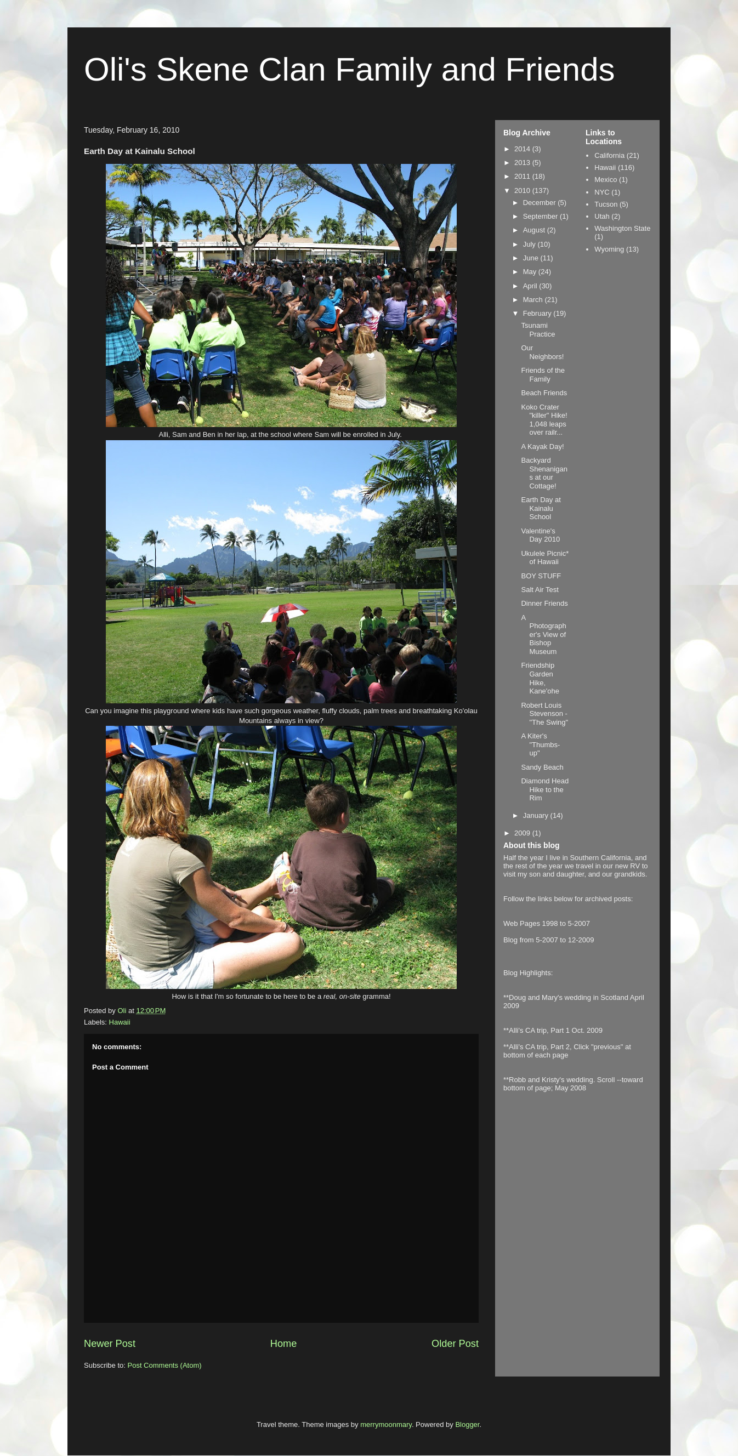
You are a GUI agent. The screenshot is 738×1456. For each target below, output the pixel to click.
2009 (523, 833)
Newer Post (109, 1343)
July (530, 244)
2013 (523, 162)
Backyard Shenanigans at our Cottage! (544, 473)
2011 (523, 176)
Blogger (467, 1424)
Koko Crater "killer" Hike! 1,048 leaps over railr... (544, 420)
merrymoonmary (386, 1424)
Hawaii (119, 1022)
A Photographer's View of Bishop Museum (543, 634)
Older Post (455, 1343)
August (535, 230)
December (540, 202)
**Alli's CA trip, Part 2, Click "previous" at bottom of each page (567, 1051)
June (532, 258)
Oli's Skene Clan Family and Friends (349, 69)
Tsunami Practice (538, 329)
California (609, 155)
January (536, 815)
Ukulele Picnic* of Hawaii (545, 557)
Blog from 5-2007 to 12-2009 (548, 940)
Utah (601, 216)
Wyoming (609, 249)
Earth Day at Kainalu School (540, 508)
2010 (523, 190)
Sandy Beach (542, 767)
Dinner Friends (544, 603)
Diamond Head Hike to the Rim (545, 789)
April (531, 286)
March (534, 299)
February (538, 313)
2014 (523, 149)
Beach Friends (544, 393)
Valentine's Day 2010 (540, 535)
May (530, 272)
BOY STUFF (541, 576)
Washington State (622, 228)
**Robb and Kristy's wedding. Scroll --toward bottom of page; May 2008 (573, 1084)
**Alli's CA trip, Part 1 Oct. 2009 (553, 1030)
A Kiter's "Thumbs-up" (540, 744)
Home (283, 1343)
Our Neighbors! (542, 352)
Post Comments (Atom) (165, 1365)
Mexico (605, 179)
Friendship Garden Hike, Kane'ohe (540, 678)
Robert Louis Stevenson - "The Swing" (544, 713)
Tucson (605, 204)
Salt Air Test (539, 589)
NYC (601, 192)
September (541, 216)
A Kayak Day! (542, 446)
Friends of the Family (543, 374)
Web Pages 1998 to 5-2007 (546, 923)
